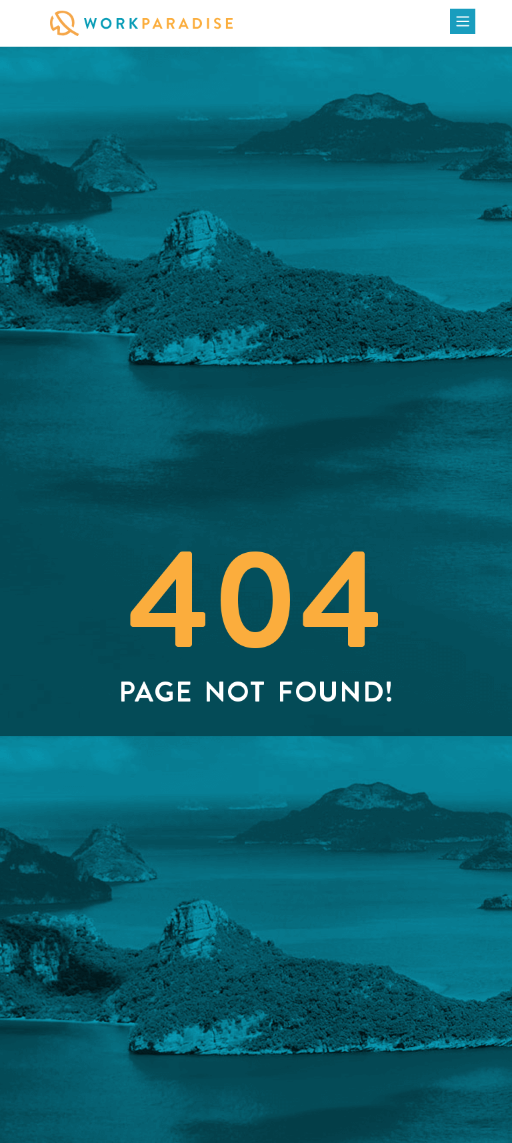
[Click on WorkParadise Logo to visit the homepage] (141, 23)
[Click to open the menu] (462, 21)
